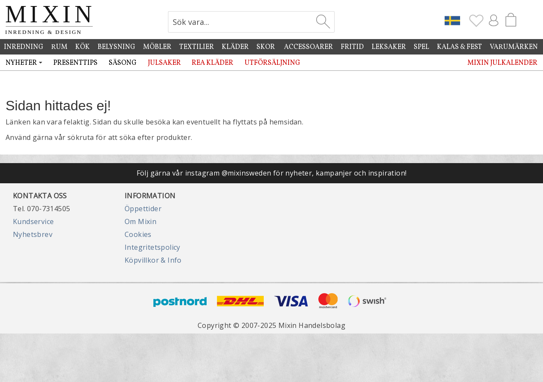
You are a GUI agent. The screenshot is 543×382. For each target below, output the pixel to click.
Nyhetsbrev (32, 234)
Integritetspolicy (152, 247)
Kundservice (33, 221)
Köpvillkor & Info (153, 260)
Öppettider (143, 208)
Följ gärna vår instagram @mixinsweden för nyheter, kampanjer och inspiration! (272, 173)
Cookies (138, 234)
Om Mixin (140, 221)
